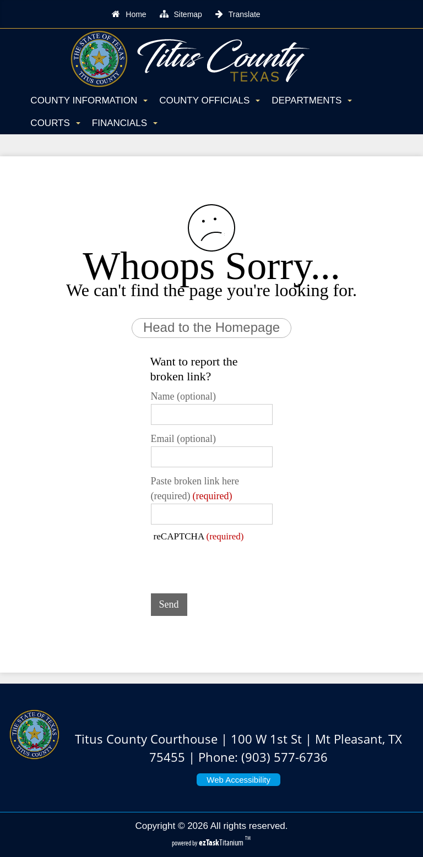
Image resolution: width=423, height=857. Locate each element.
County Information (89, 100)
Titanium (222, 842)
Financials (125, 123)
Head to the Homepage (211, 327)
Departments (312, 100)
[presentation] (234, 563)
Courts (55, 123)
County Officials (209, 100)
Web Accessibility (238, 779)
